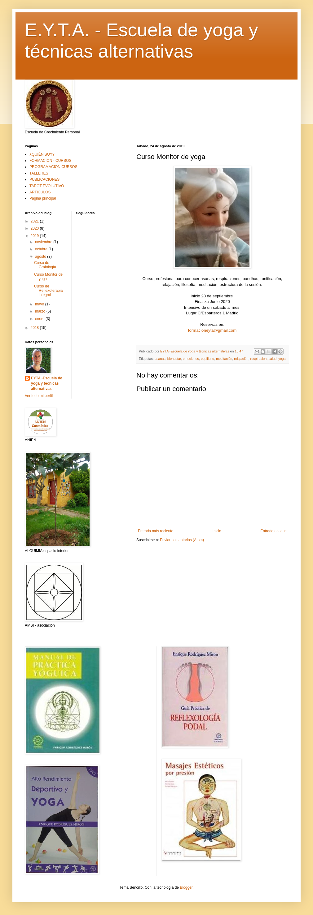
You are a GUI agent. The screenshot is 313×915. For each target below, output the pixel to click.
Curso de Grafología (45, 265)
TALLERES (38, 173)
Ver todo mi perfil (39, 396)
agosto (41, 256)
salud (272, 358)
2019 (35, 236)
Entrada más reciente (155, 531)
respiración (258, 358)
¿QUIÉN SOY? (42, 154)
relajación (241, 358)
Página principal (42, 198)
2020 (35, 228)
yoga (281, 358)
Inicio (217, 531)
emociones (191, 358)
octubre (41, 249)
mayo (40, 304)
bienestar (174, 358)
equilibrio (207, 358)
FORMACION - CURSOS (50, 160)
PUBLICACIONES (44, 179)
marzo (40, 311)
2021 (35, 221)
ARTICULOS (40, 192)
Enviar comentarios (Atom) (182, 540)
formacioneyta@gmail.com (212, 330)
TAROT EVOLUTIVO (46, 186)
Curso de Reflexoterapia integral (48, 290)
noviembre (44, 242)
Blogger (186, 887)
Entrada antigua (273, 531)
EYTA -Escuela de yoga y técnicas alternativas (46, 383)
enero (40, 319)
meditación (224, 358)
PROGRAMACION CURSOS (53, 167)
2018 (35, 328)
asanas (160, 358)
